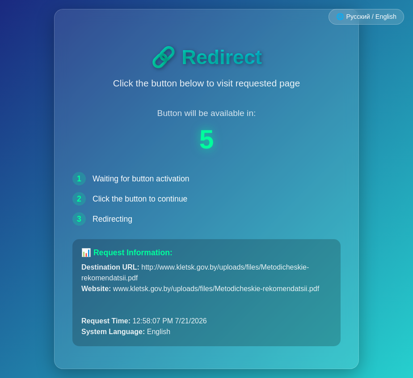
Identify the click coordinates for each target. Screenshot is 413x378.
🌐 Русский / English (366, 16)
